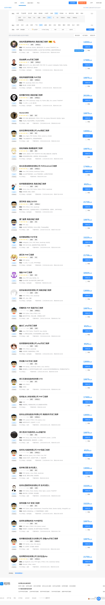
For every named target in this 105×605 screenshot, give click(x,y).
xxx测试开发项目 (48, 174)
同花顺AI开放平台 (64, 369)
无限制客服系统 (27, 440)
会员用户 (35, 29)
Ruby (68, 17)
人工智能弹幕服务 (39, 511)
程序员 (22, 3)
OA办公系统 (37, 227)
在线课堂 (36, 475)
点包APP (33, 422)
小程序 (46, 13)
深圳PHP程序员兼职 (45, 591)
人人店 (30, 103)
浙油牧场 (30, 529)
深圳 (31, 25)
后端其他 (20, 20)
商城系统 (25, 404)
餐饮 (29, 191)
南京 (50, 25)
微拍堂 (37, 546)
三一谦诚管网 (42, 458)
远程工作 (48, 598)
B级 (50, 41)
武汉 (55, 25)
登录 (97, 3)
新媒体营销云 (32, 351)
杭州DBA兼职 (65, 586)
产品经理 (23, 13)
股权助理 (34, 440)
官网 (37, 351)
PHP (49, 17)
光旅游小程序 (26, 458)
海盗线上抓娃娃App (28, 511)
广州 (36, 25)
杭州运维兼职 (72, 586)
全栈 (39, 17)
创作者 (71, 29)
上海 (27, 25)
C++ (24, 17)
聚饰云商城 (30, 475)
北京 (22, 25)
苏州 (78, 25)
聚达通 (24, 85)
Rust (29, 17)
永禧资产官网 (34, 458)
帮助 (15, 598)
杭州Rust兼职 (29, 586)
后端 (56, 13)
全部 (17, 13)
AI (66, 13)
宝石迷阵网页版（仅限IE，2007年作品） (51, 209)
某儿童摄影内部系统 (41, 404)
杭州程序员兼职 (16, 35)
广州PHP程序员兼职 (55, 591)
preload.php (26, 209)
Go (34, 17)
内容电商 (25, 351)
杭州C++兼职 (21, 586)
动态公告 (2, 598)
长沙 (73, 25)
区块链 (61, 13)
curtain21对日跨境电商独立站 (51, 369)
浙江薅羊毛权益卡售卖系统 (41, 529)
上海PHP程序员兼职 (34, 591)
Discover (25, 564)
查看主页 (87, 47)
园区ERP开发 (26, 316)
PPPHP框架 (37, 262)
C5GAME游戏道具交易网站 (30, 50)
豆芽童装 (30, 493)
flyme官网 (25, 280)
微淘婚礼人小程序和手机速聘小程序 (32, 369)
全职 (63, 29)
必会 (27, 298)
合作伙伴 (27, 598)
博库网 (33, 85)
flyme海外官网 (32, 280)
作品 (38, 3)
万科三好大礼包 (27, 245)
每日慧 (24, 475)
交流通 (29, 85)
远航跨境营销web (56, 50)
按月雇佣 (85, 35)
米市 (24, 298)
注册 (100, 3)
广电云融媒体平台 (27, 138)
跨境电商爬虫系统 (27, 156)
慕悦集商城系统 (37, 138)
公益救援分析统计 (35, 209)
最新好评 (92, 35)
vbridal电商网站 (37, 333)
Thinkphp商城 (45, 227)
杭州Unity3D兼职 (56, 586)
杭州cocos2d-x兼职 (46, 586)
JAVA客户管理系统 (28, 227)
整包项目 (77, 35)
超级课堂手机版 (36, 245)
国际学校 (25, 493)
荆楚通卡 (25, 529)
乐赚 (30, 298)
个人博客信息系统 (27, 333)
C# (57, 17)
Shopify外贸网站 (39, 120)
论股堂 (46, 511)
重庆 (64, 25)
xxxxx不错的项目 (38, 174)
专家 (55, 29)
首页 (16, 3)
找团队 (90, 29)
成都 (45, 25)
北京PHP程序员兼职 (23, 591)
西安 (59, 25)
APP (91, 2)
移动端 (40, 13)
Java (44, 17)
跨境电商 (25, 191)
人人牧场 (40, 440)
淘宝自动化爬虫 (43, 156)
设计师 (30, 13)
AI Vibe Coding (45, 29)
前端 (35, 13)
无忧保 (24, 67)
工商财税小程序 (41, 316)
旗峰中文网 (40, 280)
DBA (82, 13)
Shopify (25, 120)
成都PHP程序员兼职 (66, 591)
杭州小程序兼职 (37, 586)
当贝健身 (31, 546)
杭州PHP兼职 (8, 7)
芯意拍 (24, 387)
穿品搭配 (36, 493)
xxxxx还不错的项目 (28, 174)
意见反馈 (34, 598)
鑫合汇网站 (45, 333)
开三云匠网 (26, 546)
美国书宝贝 (30, 67)
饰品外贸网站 (31, 120)
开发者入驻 (82, 2)
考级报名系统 (32, 404)
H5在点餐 (33, 316)
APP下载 (9, 598)
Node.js (75, 17)
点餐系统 (35, 156)
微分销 (34, 103)
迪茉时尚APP (26, 422)
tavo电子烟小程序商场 (44, 50)
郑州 (68, 25)
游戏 (51, 13)
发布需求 (72, 2)
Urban (29, 564)
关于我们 (20, 598)
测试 (77, 13)
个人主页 (25, 103)
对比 (89, 50)
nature (34, 564)
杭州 (41, 25)
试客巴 (33, 191)
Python (63, 17)
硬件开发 (71, 13)
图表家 (36, 67)
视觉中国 (43, 245)
